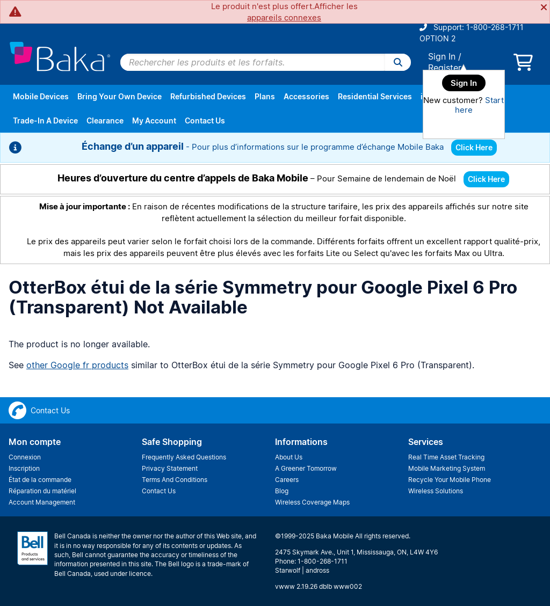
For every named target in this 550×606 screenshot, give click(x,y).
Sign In (441, 56)
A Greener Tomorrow (306, 468)
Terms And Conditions (174, 480)
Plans (265, 96)
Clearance (105, 120)
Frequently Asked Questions (184, 457)
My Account (154, 120)
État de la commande (40, 480)
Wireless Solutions (435, 491)
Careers (287, 480)
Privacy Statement (170, 468)
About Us (288, 457)
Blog (281, 491)
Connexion (25, 457)
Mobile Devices (41, 96)
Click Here (474, 147)
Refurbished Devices (208, 96)
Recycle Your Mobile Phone (449, 480)
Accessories (306, 96)
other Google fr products (77, 365)
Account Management (42, 502)
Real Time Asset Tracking (446, 457)
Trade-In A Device (45, 120)
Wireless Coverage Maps (312, 502)
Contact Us (205, 120)
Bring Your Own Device (119, 96)
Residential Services (375, 96)
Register (444, 67)
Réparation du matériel (42, 491)
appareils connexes (284, 17)
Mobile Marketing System (446, 468)
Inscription (24, 468)
